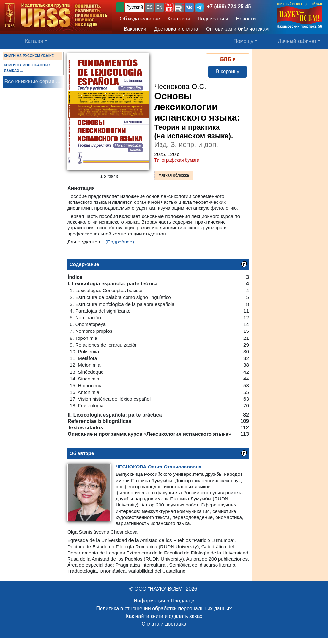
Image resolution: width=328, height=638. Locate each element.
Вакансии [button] (133, 29)
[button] (169, 7)
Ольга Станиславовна (158, 466)
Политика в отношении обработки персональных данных (164, 608)
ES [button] (150, 7)
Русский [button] (134, 7)
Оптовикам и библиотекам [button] (237, 29)
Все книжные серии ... (32, 81)
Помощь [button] (243, 41)
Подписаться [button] (213, 18)
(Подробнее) (119, 241)
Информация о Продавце (164, 600)
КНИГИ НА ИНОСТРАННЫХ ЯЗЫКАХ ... (27, 68)
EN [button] (159, 7)
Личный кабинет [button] (297, 41)
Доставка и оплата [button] (176, 29)
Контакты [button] (179, 18)
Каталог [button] (34, 41)
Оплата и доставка (164, 623)
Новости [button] (246, 18)
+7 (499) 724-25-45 (229, 6)
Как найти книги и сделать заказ (164, 616)
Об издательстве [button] (140, 18)
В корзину (227, 71)
